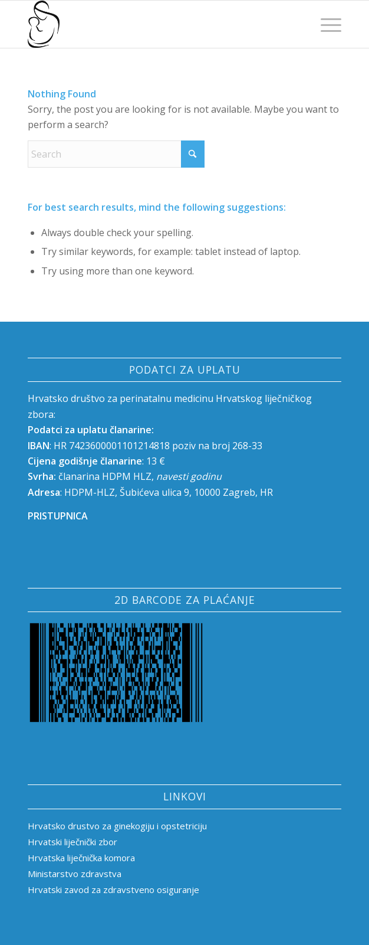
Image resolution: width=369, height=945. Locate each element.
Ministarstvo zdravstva (74, 873)
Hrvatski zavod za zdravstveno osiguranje (113, 889)
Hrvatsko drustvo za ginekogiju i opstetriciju (118, 826)
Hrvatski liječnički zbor (72, 842)
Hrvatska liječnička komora (81, 858)
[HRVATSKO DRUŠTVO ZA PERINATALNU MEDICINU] (153, 24)
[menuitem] (325, 24)
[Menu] (325, 24)
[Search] (116, 154)
